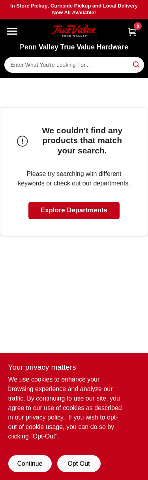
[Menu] (12, 31)
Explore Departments (74, 210)
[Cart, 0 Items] (132, 32)
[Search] (136, 64)
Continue (29, 463)
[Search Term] (74, 65)
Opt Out (78, 463)
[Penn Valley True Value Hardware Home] (74, 31)
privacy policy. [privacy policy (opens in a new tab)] (45, 417)
